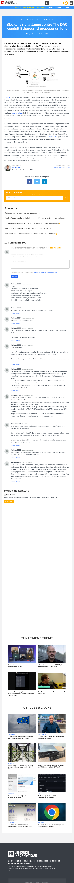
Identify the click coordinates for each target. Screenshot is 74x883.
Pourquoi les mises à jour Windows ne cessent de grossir (21, 796)
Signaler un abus (15, 303)
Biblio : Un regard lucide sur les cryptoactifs (22, 213)
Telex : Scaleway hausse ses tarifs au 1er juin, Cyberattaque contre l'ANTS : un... (21, 767)
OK (65, 198)
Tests (50, 8)
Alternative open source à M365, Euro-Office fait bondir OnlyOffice (51, 665)
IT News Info (41, 866)
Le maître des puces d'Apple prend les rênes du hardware (51, 737)
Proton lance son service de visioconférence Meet (17, 665)
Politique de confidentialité (40, 272)
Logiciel (39, 19)
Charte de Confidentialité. (31, 258)
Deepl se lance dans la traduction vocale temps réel (52, 692)
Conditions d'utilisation (52, 272)
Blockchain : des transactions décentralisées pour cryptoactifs (30, 234)
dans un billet (16, 113)
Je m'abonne (9, 501)
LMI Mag (66, 8)
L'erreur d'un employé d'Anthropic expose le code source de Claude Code (21, 693)
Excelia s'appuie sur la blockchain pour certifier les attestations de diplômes (34, 218)
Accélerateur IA (29, 8)
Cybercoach (42, 8)
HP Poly (18, 8)
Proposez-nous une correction (61, 167)
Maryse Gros (17, 168)
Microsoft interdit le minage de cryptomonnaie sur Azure (27, 228)
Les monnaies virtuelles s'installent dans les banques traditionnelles (32, 223)
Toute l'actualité (27, 19)
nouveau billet (52, 137)
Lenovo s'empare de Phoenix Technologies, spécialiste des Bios (20, 825)
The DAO (7, 97)
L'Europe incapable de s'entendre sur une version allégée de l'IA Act (20, 737)
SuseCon (58, 8)
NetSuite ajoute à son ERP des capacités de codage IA (48, 796)
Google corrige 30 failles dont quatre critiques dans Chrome (51, 825)
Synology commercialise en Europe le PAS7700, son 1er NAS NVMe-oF (51, 766)
